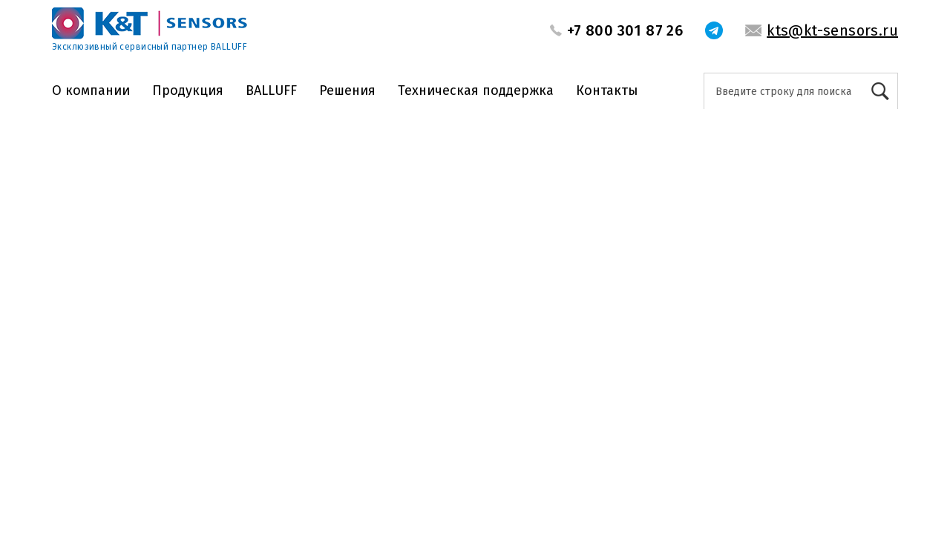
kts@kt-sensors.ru (832, 30)
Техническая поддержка (476, 90)
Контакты (607, 90)
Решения (347, 90)
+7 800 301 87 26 (625, 30)
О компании (91, 90)
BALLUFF (271, 90)
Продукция (187, 90)
